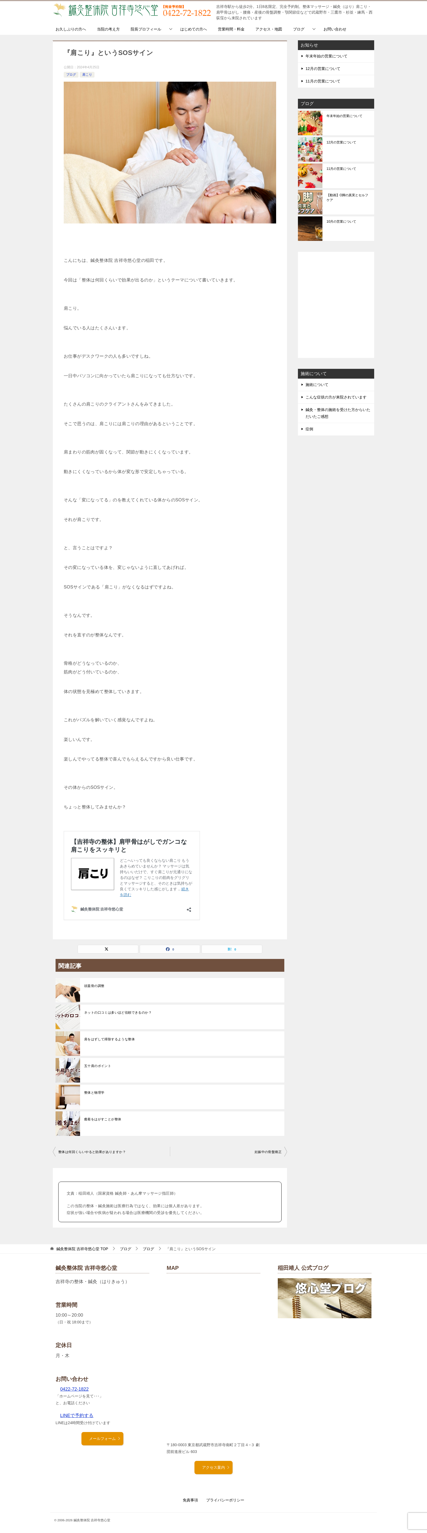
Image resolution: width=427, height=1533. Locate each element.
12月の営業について (323, 68)
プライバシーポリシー (225, 1500)
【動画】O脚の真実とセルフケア (347, 197)
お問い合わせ (335, 29)
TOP (82, 1249)
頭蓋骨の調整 (94, 986)
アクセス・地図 (268, 29)
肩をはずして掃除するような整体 (109, 1039)
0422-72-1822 (74, 1389)
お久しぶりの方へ (71, 29)
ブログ (298, 29)
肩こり (87, 74)
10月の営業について (341, 221)
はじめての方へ (193, 29)
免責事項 (190, 1500)
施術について (317, 384)
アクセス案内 (216, 1467)
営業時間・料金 (231, 29)
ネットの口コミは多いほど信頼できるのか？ (118, 1012)
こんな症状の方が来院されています (336, 397)
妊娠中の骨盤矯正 (268, 1152)
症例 (309, 429)
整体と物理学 (94, 1092)
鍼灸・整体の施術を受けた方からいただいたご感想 (338, 413)
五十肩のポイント (97, 1066)
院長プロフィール (146, 29)
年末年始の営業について (326, 56)
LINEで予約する (76, 1415)
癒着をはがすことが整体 (102, 1119)
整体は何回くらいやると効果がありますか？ (92, 1152)
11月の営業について (323, 81)
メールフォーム (105, 1438)
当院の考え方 (108, 29)
